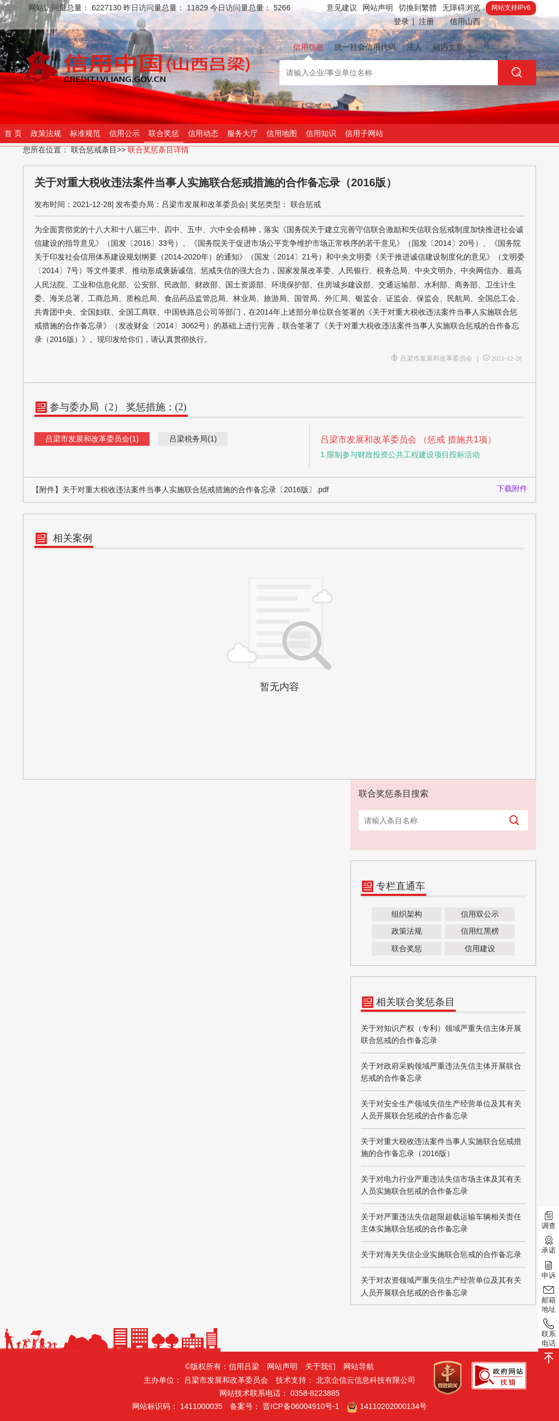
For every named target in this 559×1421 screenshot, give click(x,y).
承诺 (548, 1244)
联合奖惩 (163, 133)
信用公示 (124, 133)
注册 (426, 21)
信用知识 (321, 133)
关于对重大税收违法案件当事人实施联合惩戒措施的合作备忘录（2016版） (441, 1147)
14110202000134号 (393, 1406)
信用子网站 (364, 133)
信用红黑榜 (480, 931)
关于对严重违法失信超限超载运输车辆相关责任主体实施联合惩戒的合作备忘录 (441, 1222)
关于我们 (320, 1366)
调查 (548, 1219)
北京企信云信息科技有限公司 (365, 1380)
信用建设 (480, 948)
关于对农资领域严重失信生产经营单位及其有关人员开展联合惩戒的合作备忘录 (441, 1286)
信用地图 (281, 133)
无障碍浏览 (461, 7)
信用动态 (203, 133)
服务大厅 (242, 133)
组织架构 (406, 914)
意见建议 (341, 7)
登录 (404, 21)
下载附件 (512, 488)
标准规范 (85, 133)
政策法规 (46, 133)
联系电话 (548, 1332)
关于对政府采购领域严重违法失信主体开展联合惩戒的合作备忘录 (441, 1072)
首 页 (13, 133)
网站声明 (377, 7)
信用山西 (465, 21)
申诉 (548, 1268)
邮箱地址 (548, 1298)
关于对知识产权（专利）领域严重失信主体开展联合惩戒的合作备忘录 (441, 1034)
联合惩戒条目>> (98, 149)
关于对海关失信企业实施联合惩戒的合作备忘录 (441, 1254)
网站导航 (358, 1366)
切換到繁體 (418, 7)
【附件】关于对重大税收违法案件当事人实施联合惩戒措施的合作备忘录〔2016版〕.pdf (180, 489)
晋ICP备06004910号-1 (301, 1406)
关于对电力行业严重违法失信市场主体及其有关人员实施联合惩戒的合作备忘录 (441, 1185)
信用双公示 (480, 914)
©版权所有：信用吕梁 (222, 1366)
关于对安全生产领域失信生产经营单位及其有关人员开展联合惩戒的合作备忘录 (441, 1109)
